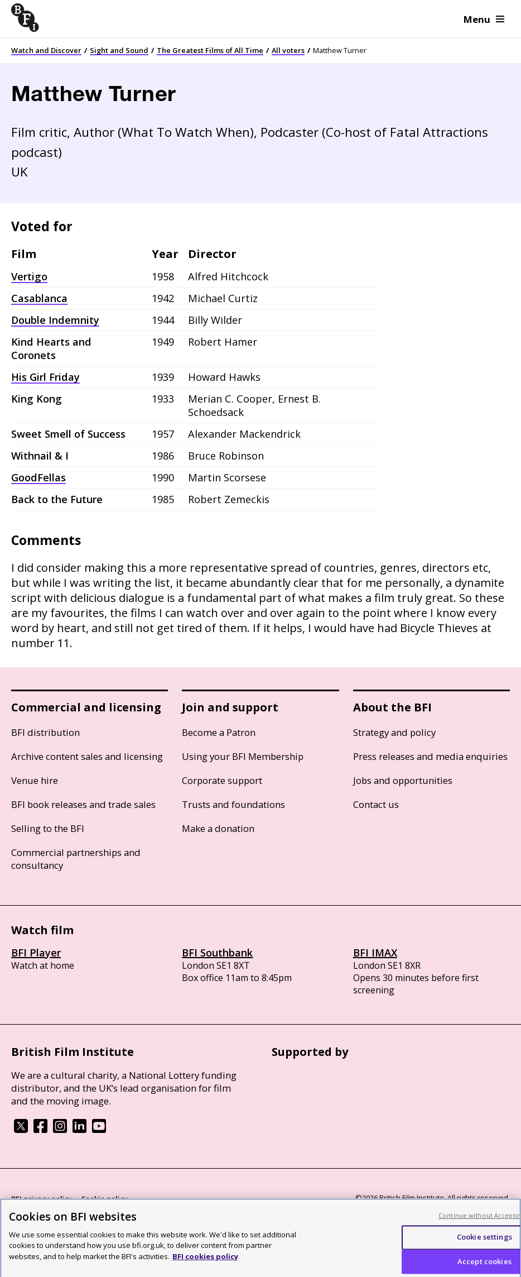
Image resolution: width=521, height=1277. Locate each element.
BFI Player (36, 952)
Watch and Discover (46, 50)
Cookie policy (104, 1199)
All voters (288, 50)
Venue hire (34, 780)
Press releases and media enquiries (430, 756)
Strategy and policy (394, 732)
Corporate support (222, 780)
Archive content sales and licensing (87, 756)
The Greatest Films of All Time (210, 50)
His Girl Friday (45, 377)
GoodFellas (38, 477)
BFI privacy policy (42, 1199)
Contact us (376, 804)
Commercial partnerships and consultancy (76, 859)
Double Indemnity (55, 320)
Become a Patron (218, 732)
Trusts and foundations (233, 804)
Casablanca (39, 298)
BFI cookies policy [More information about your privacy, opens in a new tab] (205, 1261)
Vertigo (29, 276)
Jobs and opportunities (402, 780)
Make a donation (218, 828)
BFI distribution (45, 732)
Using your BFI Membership (242, 756)
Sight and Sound (119, 50)
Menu (484, 19)
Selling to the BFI (47, 828)
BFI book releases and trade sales (83, 804)
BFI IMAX (375, 952)
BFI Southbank (217, 952)
